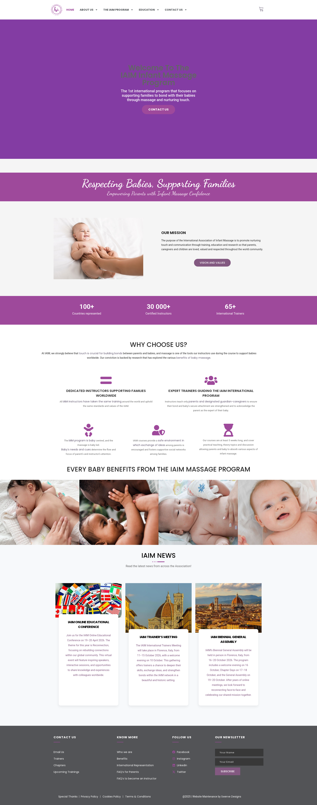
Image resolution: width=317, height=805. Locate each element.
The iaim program (118, 10)
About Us (89, 10)
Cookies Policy (112, 796)
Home (70, 10)
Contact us (176, 10)
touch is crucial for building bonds (100, 353)
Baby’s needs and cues (76, 449)
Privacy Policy (89, 796)
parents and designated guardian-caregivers (217, 401)
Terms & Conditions (138, 796)
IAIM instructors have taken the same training (92, 401)
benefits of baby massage (193, 358)
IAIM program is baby (82, 440)
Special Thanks (68, 796)
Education (149, 10)
